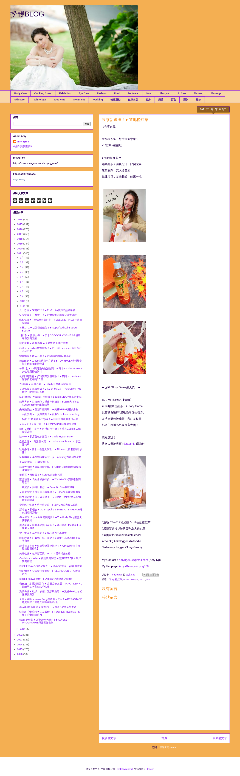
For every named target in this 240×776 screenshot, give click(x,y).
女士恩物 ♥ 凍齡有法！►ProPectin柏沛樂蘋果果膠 (47, 310)
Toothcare (59, 99)
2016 (20, 229)
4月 (22, 272)
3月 (22, 267)
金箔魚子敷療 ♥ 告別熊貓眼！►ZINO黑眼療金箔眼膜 (48, 504)
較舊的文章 (220, 738)
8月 (22, 291)
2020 (20, 248)
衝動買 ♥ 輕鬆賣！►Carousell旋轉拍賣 (40, 474)
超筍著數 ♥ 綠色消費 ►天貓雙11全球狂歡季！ (44, 343)
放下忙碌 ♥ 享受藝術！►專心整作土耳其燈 (43, 533)
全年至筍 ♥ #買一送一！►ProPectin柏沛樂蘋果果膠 (47, 424)
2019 (20, 243)
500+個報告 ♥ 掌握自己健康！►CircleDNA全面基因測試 (50, 396)
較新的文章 (109, 738)
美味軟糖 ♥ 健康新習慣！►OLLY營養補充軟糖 (44, 553)
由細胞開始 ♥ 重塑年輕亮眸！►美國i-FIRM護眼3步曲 (48, 409)
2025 (20, 649)
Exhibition (65, 93)
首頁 (164, 738)
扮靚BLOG (27, 14)
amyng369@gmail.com (133, 559)
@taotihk (128, 443)
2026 (20, 654)
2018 (20, 238)
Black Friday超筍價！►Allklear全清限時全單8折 (45, 578)
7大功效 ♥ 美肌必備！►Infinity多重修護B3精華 (45, 384)
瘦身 (148, 99)
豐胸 (185, 99)
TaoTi (142, 579)
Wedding (97, 99)
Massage (216, 93)
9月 (22, 296)
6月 (22, 281)
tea (148, 579)
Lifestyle (164, 93)
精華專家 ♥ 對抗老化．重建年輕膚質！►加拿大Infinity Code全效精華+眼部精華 (49, 403)
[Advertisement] (164, 705)
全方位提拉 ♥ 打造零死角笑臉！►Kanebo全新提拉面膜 (49, 492)
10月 (23, 301)
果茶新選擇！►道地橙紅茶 (34, 461)
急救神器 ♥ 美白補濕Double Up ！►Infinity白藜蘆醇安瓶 (50, 457)
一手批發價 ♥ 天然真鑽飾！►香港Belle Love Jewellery (49, 414)
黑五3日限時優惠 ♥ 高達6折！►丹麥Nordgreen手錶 (47, 607)
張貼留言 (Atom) (168, 747)
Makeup (198, 93)
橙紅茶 (118, 579)
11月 (23, 306)
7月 (22, 286)
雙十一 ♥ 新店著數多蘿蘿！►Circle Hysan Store (46, 436)
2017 (20, 234)
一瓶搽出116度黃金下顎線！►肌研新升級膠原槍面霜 (48, 419)
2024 (20, 644)
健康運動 (115, 99)
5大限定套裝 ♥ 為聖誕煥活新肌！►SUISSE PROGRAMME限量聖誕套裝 (43, 621)
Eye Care (84, 93)
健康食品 (133, 99)
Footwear (133, 93)
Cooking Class (43, 93)
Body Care (20, 93)
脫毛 (173, 99)
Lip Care (182, 93)
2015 (20, 224)
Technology (39, 99)
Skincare (19, 99)
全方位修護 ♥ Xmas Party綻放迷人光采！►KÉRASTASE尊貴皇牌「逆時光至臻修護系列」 (50, 601)
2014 (20, 219)
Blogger (150, 769)
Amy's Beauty (19, 180)
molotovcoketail (125, 769)
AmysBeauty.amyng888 (134, 566)
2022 (20, 634)
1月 (22, 257)
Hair (148, 93)
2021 (20, 253)
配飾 (198, 99)
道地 (111, 579)
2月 (22, 262)
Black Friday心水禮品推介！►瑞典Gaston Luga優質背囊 (50, 566)
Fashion (101, 93)
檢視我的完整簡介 (23, 146)
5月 (22, 276)
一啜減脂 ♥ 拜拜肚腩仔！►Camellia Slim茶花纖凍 (47, 487)
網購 (160, 99)
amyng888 (23, 141)
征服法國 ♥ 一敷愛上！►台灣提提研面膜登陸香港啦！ (49, 315)
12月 (23, 628)
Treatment (79, 99)
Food (117, 93)
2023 (20, 639)
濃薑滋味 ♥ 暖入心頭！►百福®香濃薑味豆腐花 (45, 356)
